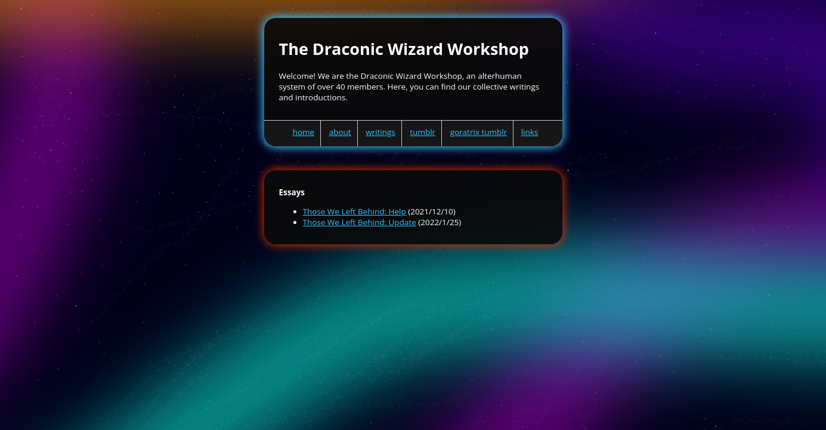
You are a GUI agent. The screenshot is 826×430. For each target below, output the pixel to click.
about (340, 132)
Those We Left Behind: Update (359, 222)
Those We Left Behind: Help (354, 211)
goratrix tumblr (479, 132)
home (303, 132)
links (530, 132)
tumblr (422, 132)
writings (380, 132)
